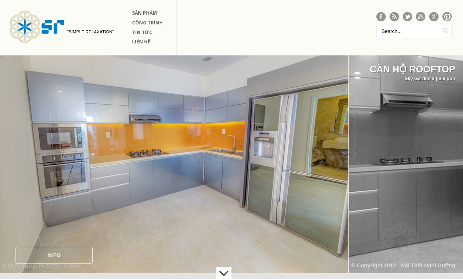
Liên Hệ (141, 41)
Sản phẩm (144, 13)
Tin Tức (142, 32)
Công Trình (147, 22)
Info (54, 255)
